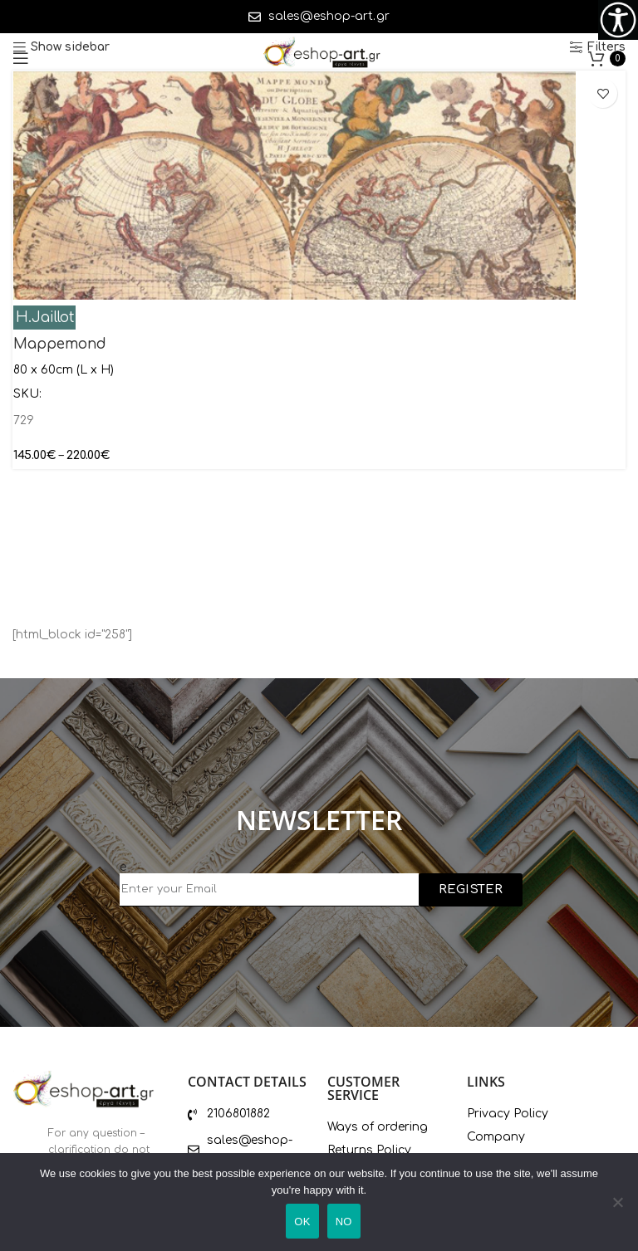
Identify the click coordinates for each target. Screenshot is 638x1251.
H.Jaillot (45, 317)
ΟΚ (302, 1221)
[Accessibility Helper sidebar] (618, 20)
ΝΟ (344, 1221)
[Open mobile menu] (20, 58)
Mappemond (59, 344)
